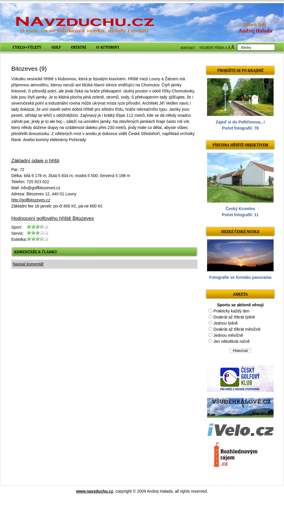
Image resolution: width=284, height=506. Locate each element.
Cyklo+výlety (27, 47)
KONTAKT (188, 48)
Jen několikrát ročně (231, 341)
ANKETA (240, 294)
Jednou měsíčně (228, 335)
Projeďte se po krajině (240, 70)
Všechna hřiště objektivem (240, 145)
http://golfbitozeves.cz (30, 200)
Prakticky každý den (231, 311)
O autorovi (107, 47)
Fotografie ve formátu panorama (240, 277)
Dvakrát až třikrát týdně (234, 317)
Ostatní (78, 47)
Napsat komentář (28, 264)
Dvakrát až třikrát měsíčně (237, 329)
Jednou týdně (225, 323)
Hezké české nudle (240, 231)
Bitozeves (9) (29, 68)
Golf (56, 47)
